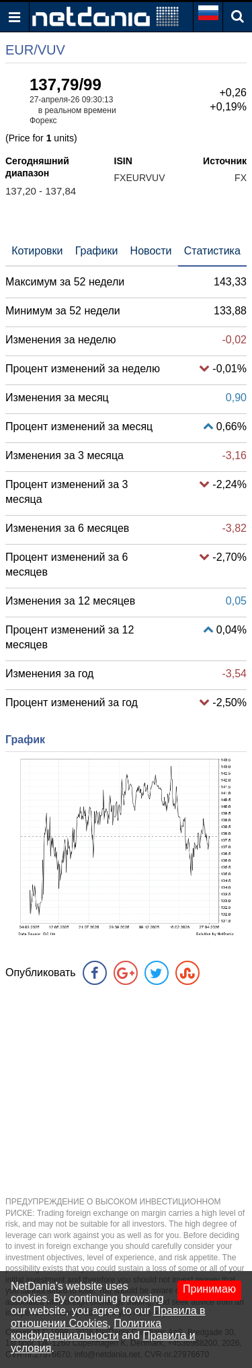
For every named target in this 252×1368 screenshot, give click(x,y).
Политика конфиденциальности (86, 1329)
